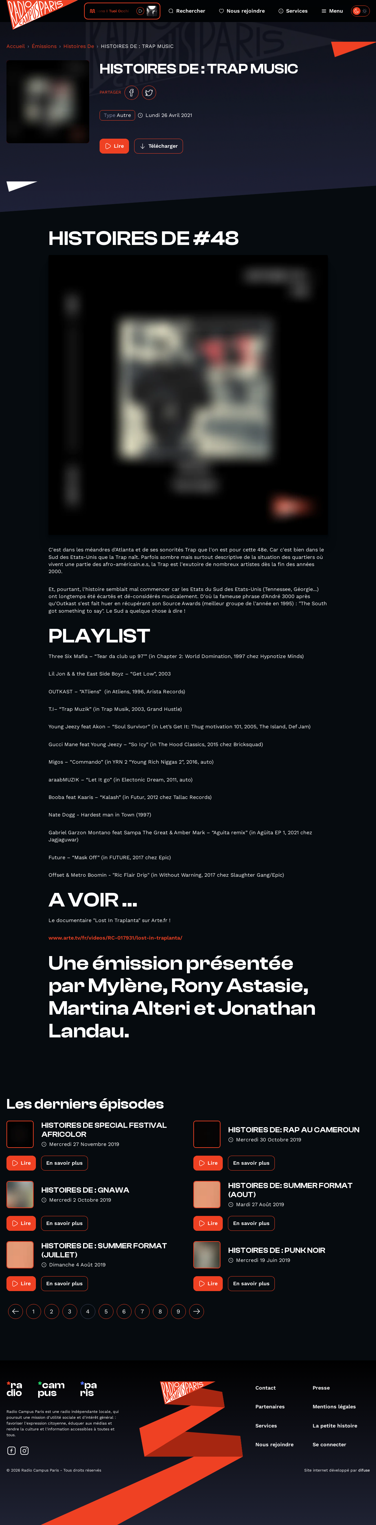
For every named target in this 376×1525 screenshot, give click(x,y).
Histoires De (78, 46)
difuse (364, 1470)
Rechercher (186, 11)
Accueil (15, 46)
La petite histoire (338, 1426)
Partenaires (273, 1407)
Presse (324, 1388)
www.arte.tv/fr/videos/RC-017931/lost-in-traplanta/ (115, 938)
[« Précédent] (15, 1311)
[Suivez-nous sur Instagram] (24, 1451)
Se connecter (333, 1444)
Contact (268, 1388)
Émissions (44, 46)
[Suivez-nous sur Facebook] (11, 1451)
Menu (332, 11)
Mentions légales (337, 1407)
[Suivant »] (196, 1311)
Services (293, 11)
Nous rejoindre (242, 11)
